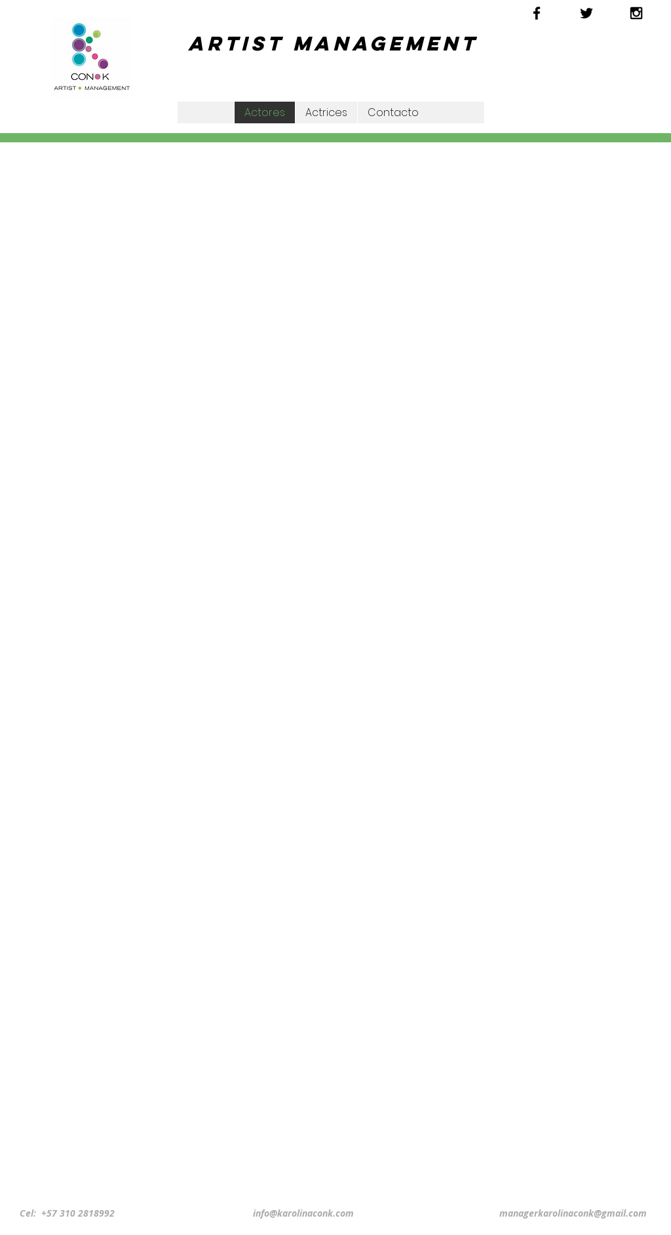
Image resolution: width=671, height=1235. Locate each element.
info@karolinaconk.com (303, 1213)
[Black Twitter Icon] (586, 13)
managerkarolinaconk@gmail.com (573, 1213)
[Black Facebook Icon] (536, 13)
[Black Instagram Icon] (636, 13)
